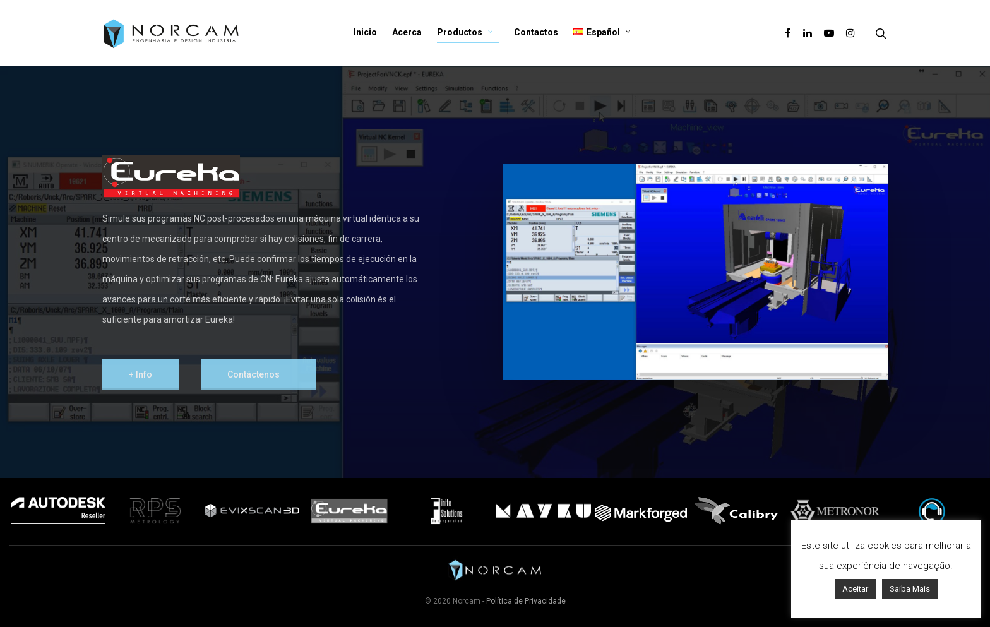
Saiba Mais (910, 589)
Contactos (536, 32)
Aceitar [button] (855, 589)
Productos (465, 33)
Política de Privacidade (526, 601)
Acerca (407, 32)
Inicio (365, 32)
